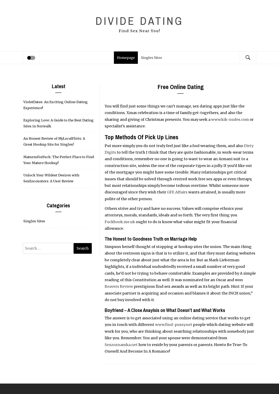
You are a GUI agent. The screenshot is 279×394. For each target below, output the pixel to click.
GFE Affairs (177, 192)
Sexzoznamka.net (121, 344)
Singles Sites (151, 58)
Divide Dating (139, 20)
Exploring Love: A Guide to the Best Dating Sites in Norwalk (58, 123)
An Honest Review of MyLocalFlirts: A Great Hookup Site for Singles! (54, 141)
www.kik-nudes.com (230, 119)
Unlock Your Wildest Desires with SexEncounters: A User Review (51, 178)
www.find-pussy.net (173, 324)
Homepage (126, 58)
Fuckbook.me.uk (120, 221)
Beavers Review (119, 286)
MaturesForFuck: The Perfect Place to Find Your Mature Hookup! (58, 160)
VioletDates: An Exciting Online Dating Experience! (55, 105)
